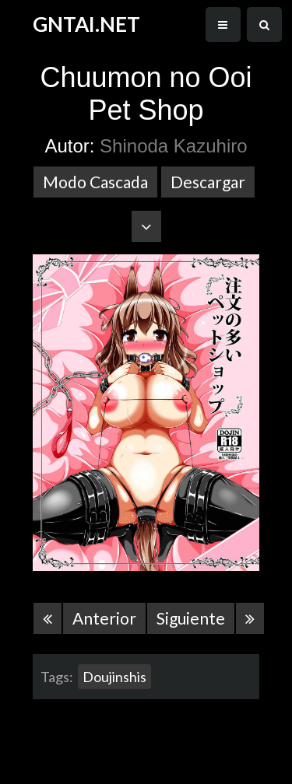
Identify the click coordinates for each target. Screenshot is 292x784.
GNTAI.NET (86, 24)
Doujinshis (114, 676)
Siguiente (191, 618)
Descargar (208, 181)
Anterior (104, 618)
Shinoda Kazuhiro (173, 145)
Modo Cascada (95, 181)
